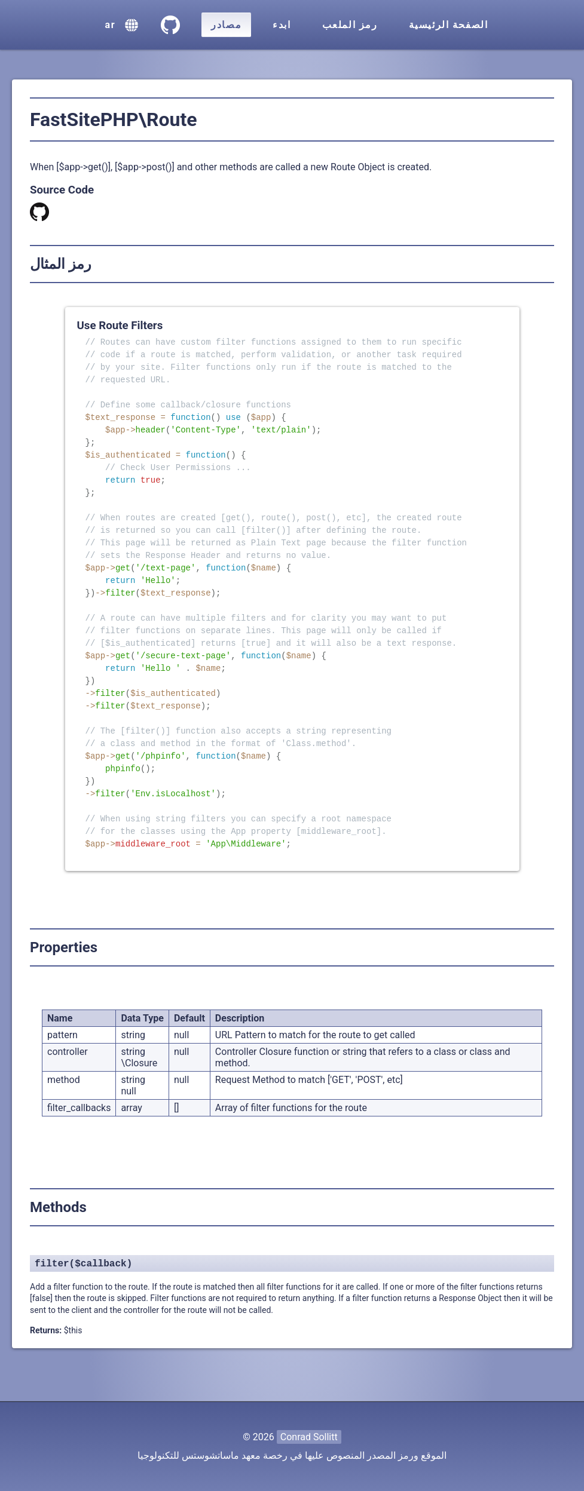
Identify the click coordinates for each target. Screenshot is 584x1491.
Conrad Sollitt (309, 1437)
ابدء (282, 24)
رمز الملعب (350, 24)
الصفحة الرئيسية (448, 24)
